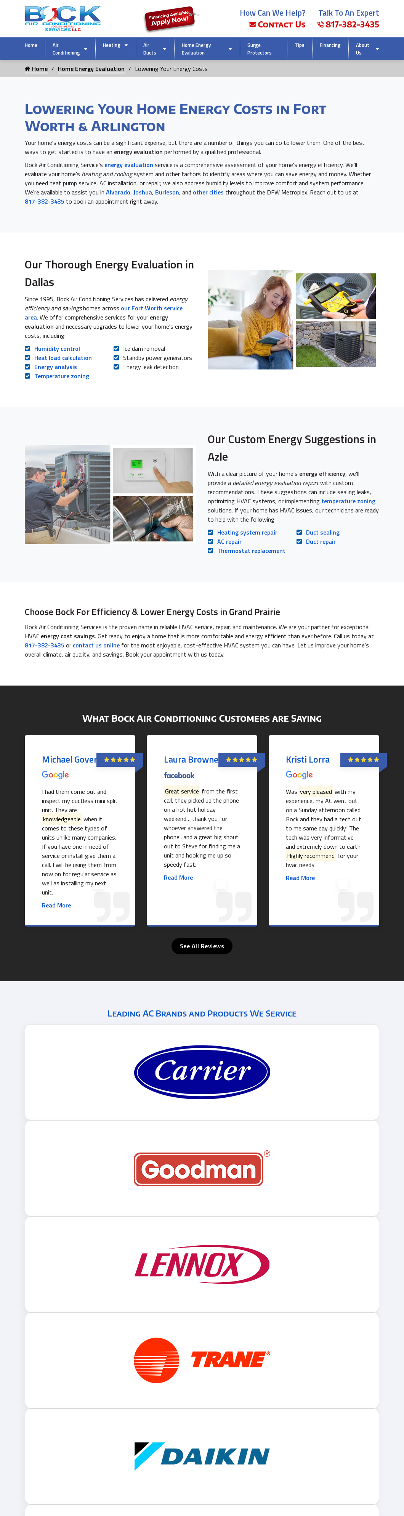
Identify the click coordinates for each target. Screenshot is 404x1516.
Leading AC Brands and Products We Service (202, 1013)
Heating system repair (247, 532)
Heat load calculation (63, 357)
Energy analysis (55, 366)
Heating (111, 45)
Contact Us (277, 24)
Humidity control (57, 348)
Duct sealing (323, 532)
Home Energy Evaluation (196, 48)
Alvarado (118, 192)
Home (31, 45)
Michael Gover (69, 759)
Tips (300, 45)
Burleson (167, 192)
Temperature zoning (61, 376)
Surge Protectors (259, 48)
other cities (208, 192)
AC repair (229, 541)
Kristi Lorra (308, 759)
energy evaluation (128, 164)
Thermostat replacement (251, 550)
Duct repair (321, 541)
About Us (362, 48)
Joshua (142, 192)
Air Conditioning (66, 48)
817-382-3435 (348, 24)
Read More (56, 905)
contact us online (96, 645)
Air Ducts (149, 48)
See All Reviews (202, 946)
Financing (330, 45)
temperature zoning (348, 501)
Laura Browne (191, 759)
